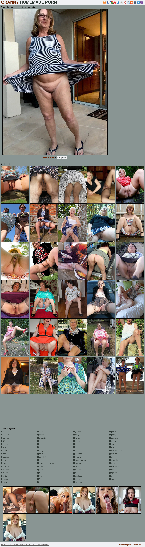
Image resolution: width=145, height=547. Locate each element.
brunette (41, 438)
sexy (112, 447)
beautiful (5, 466)
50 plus (5, 435)
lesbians (77, 454)
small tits (113, 460)
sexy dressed (115, 451)
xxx (111, 479)
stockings (114, 466)
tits (111, 470)
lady (75, 447)
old (75, 473)
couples (41, 454)
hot (75, 444)
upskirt (113, 473)
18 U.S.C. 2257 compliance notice (37, 545)
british (40, 435)
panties (77, 479)
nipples (77, 470)
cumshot (41, 457)
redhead (113, 438)
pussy (112, 435)
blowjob (5, 482)
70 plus (5, 441)
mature (77, 463)
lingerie (77, 457)
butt (39, 444)
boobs (40, 432)
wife (111, 476)
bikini (4, 476)
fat (39, 473)
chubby (41, 447)
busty (40, 441)
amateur (5, 444)
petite (112, 432)
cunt (40, 460)
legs (75, 451)
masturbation (79, 460)
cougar (41, 451)
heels (76, 441)
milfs (76, 466)
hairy (76, 435)
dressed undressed (46, 463)
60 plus (5, 438)
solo (112, 463)
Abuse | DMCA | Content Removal (13, 545)
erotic (40, 466)
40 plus (5, 432)
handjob (77, 438)
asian (4, 451)
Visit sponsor (61, 158)
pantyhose (78, 482)
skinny (112, 457)
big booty (5, 470)
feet (39, 476)
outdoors (77, 476)
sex (111, 444)
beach (4, 463)
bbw (3, 460)
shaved (113, 454)
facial (40, 470)
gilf (39, 482)
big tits (4, 473)
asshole (5, 457)
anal (3, 447)
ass (3, 454)
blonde (4, 479)
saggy (112, 441)
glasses (77, 432)
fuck (39, 479)
